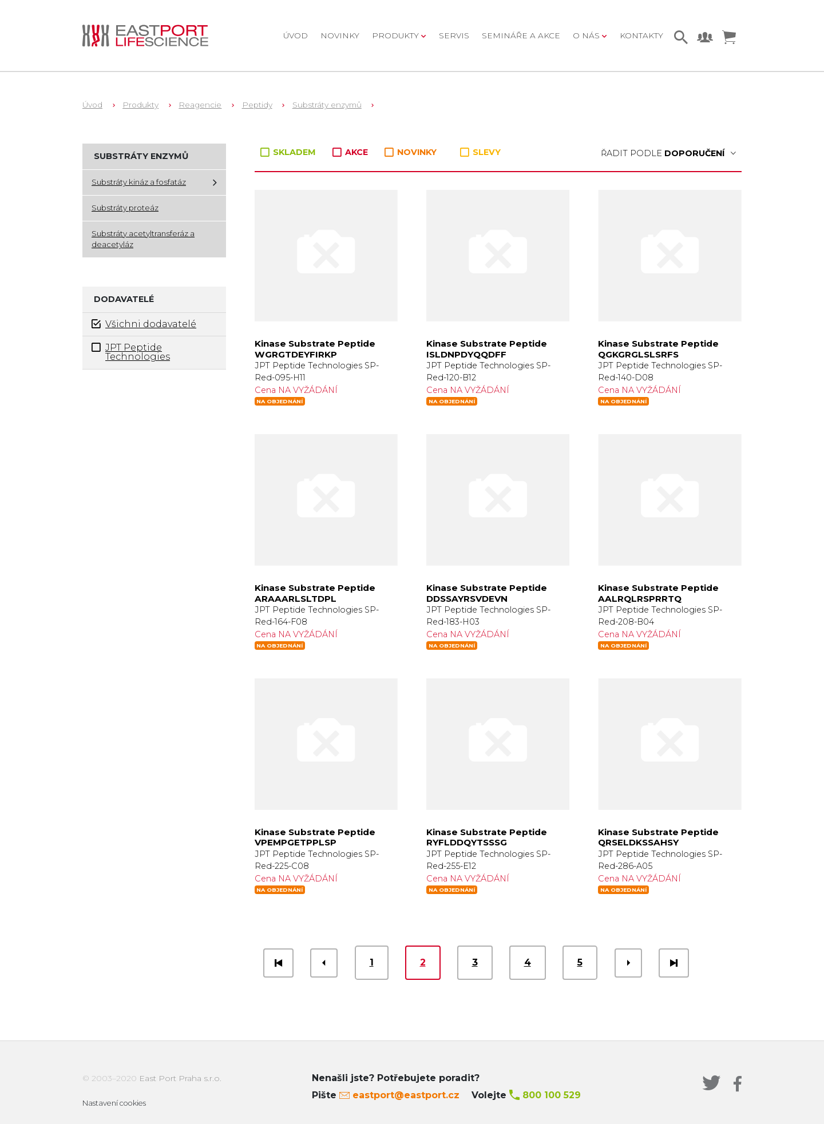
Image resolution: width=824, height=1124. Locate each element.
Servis (454, 35)
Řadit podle (668, 153)
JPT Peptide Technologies (131, 351)
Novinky (339, 35)
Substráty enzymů (327, 104)
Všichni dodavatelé (144, 324)
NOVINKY (411, 152)
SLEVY (480, 152)
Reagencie (200, 104)
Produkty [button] (396, 35)
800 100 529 (551, 1095)
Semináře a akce (521, 35)
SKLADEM (289, 152)
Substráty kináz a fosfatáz (139, 181)
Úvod (295, 35)
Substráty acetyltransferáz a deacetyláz (143, 239)
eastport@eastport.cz (405, 1095)
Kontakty (641, 35)
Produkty (140, 104)
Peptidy (257, 104)
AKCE (351, 152)
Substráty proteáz (125, 207)
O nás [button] (587, 35)
